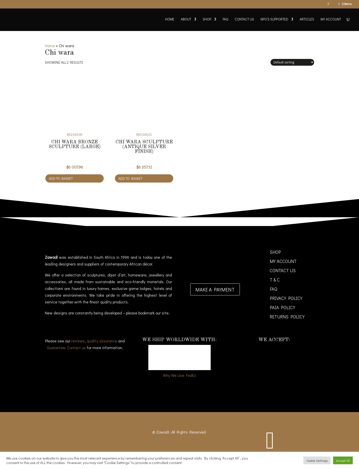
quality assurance (102, 340)
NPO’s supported (274, 19)
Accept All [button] (343, 460)
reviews (78, 340)
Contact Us (244, 19)
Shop (207, 19)
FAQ (225, 19)
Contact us (76, 347)
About (186, 19)
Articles (307, 19)
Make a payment (215, 289)
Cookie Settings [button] (317, 460)
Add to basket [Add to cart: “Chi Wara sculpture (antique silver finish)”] (130, 178)
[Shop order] (292, 62)
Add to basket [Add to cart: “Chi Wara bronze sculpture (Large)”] (61, 178)
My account (331, 19)
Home (169, 19)
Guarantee (56, 347)
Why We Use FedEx (179, 375)
